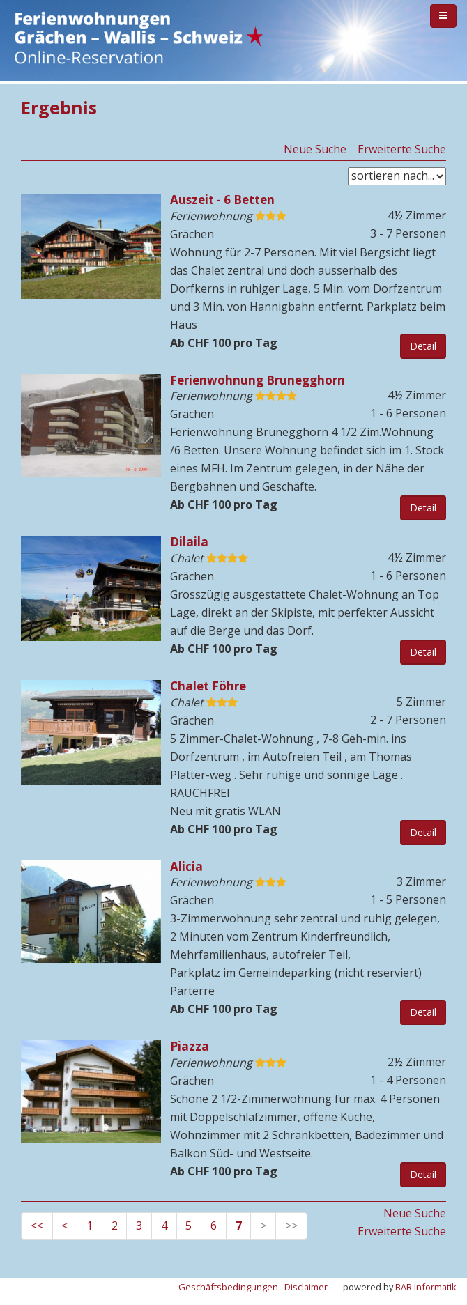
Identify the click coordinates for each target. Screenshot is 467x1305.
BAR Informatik (426, 1287)
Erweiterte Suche (402, 149)
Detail (423, 346)
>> (291, 1225)
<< (37, 1225)
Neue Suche (315, 149)
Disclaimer (306, 1287)
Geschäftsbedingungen (228, 1287)
